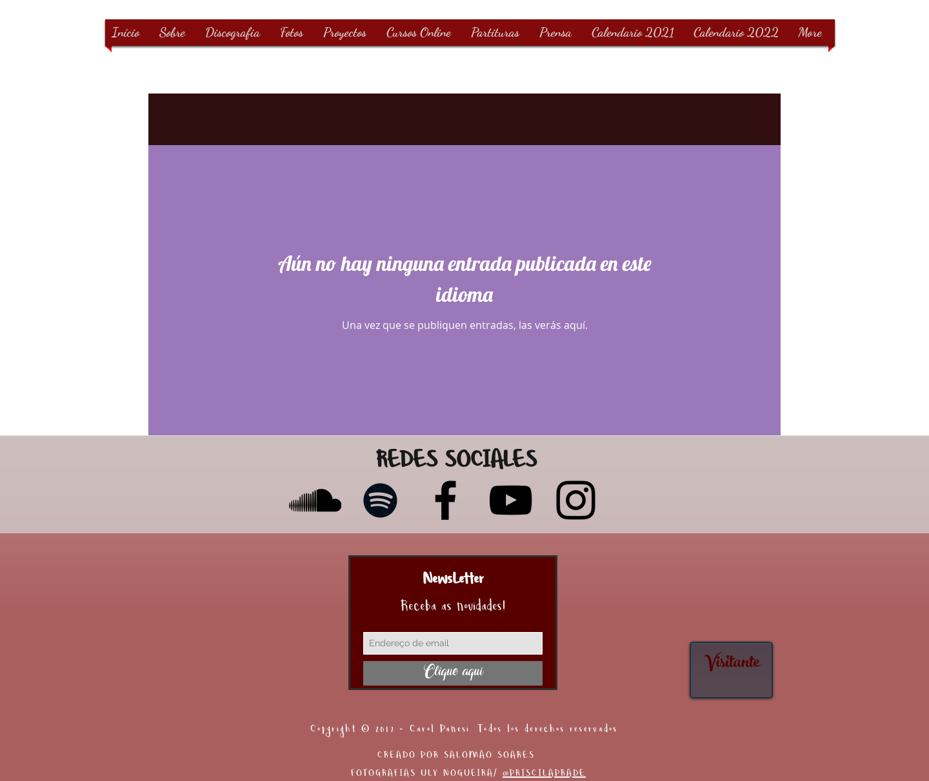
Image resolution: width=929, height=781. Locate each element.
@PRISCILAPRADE (544, 774)
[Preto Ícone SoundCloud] (315, 500)
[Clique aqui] (453, 673)
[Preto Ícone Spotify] (380, 500)
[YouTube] (510, 500)
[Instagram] (576, 500)
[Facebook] (445, 500)
